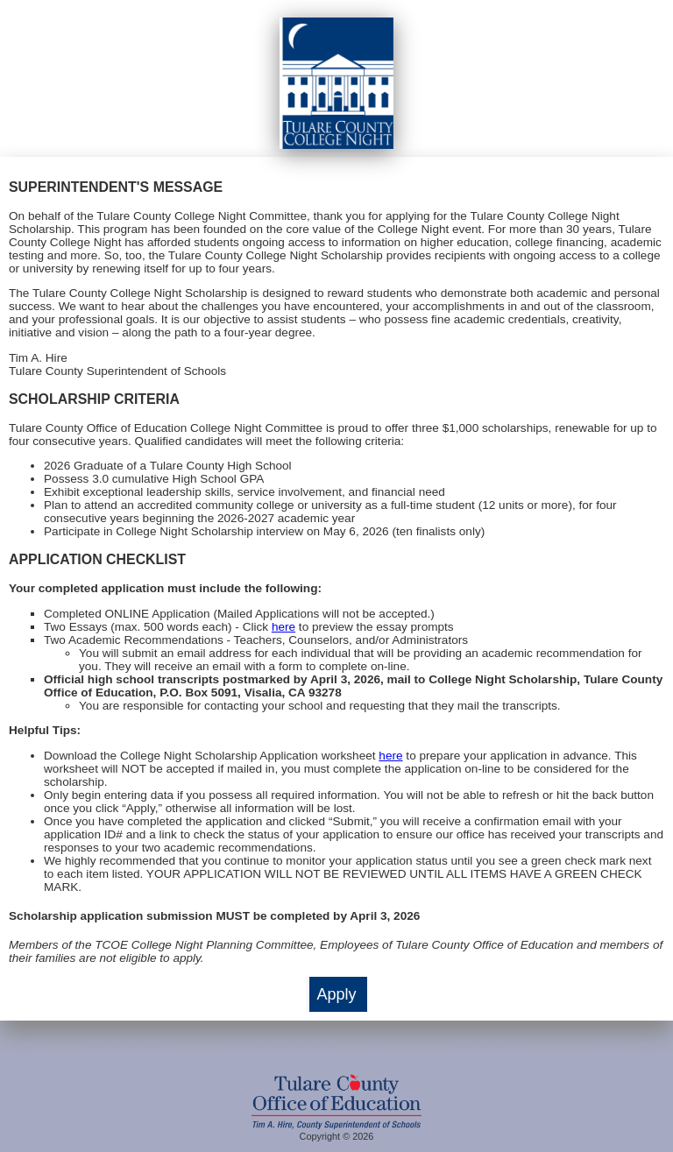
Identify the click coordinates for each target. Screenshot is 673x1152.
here (283, 626)
